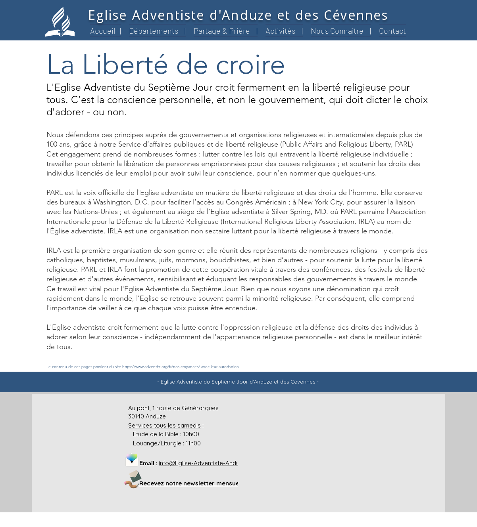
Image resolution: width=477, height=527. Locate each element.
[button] (157, 30)
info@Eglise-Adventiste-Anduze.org (208, 463)
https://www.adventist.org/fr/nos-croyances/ (161, 366)
